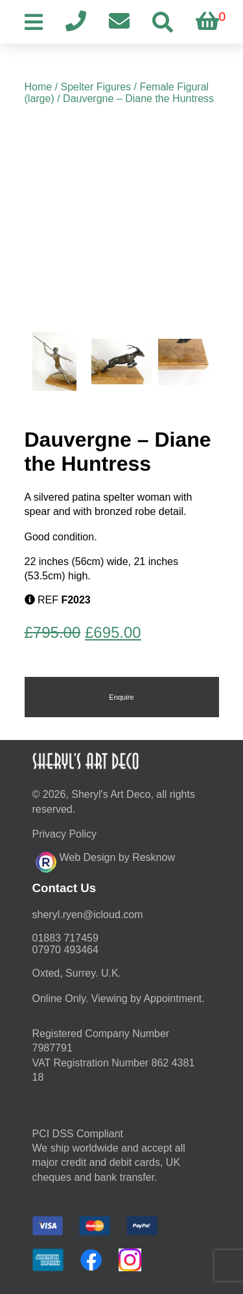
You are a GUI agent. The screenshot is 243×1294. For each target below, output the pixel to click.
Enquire (121, 697)
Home (38, 86)
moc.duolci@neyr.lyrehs (87, 914)
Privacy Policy (64, 833)
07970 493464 (65, 949)
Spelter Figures (96, 86)
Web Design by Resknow (105, 860)
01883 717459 (65, 938)
